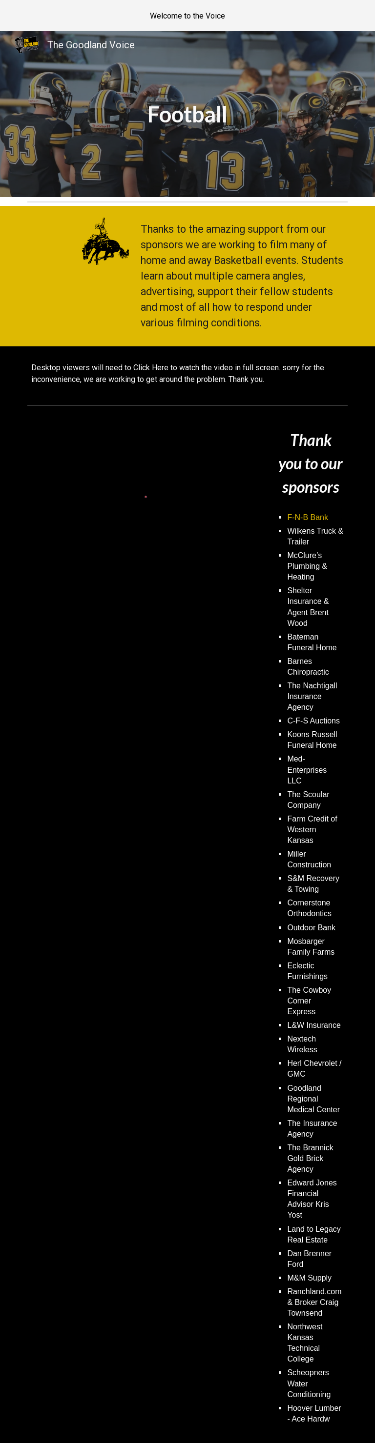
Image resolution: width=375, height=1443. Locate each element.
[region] (187, 15)
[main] (187, 114)
